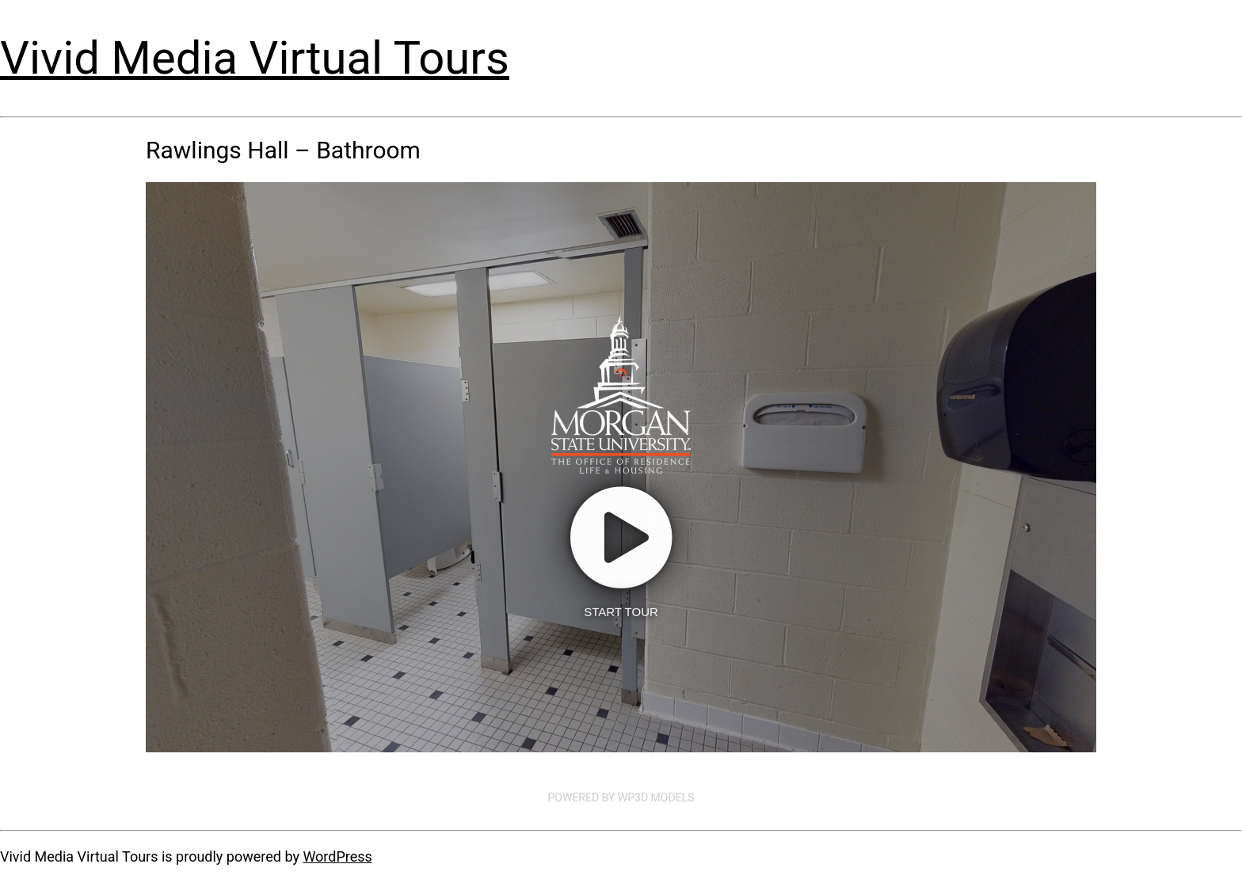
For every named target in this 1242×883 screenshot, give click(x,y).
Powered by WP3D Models (621, 797)
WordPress (337, 856)
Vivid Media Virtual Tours (254, 58)
